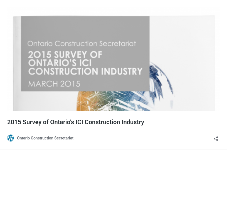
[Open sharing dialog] (216, 136)
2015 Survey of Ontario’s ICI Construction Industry (75, 122)
